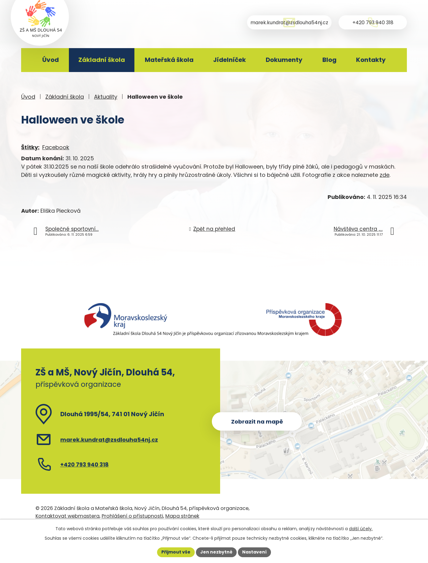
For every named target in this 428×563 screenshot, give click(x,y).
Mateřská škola (169, 59)
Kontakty (371, 59)
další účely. (361, 529)
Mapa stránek (182, 515)
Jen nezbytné (216, 552)
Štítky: (30, 147)
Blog (329, 59)
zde (384, 175)
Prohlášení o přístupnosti (132, 515)
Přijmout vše (175, 552)
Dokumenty (284, 59)
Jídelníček (229, 59)
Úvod (50, 59)
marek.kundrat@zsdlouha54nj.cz (109, 439)
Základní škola (101, 59)
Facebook (55, 147)
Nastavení (254, 552)
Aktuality (105, 97)
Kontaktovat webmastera (67, 515)
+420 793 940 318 (84, 464)
